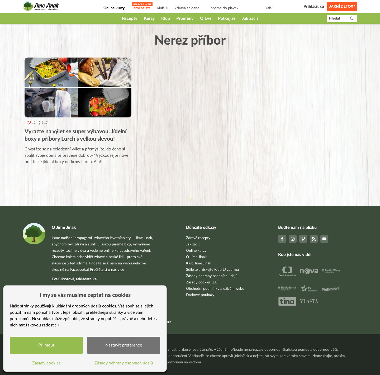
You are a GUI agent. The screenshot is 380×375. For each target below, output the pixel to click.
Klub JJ (162, 8)
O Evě (206, 18)
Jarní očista (141, 8)
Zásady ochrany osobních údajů (212, 276)
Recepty (129, 18)
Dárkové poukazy (200, 295)
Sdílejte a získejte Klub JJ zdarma (212, 270)
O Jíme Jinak (196, 257)
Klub (165, 18)
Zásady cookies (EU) (202, 282)
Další (268, 8)
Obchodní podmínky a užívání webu (215, 289)
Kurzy (149, 18)
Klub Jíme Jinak (198, 263)
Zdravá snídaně (187, 8)
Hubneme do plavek (222, 8)
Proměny (185, 18)
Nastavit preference (123, 345)
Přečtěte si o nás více (107, 270)
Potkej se (227, 18)
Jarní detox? (342, 6)
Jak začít (250, 18)
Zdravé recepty (198, 238)
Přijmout (46, 345)
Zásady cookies (46, 363)
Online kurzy (196, 251)
